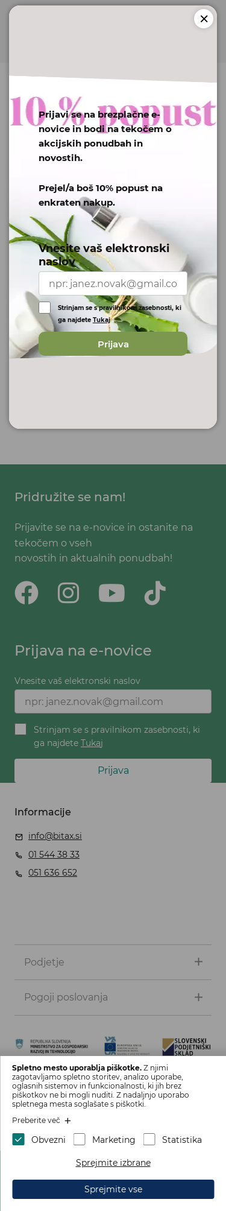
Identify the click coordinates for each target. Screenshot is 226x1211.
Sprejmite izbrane (113, 1162)
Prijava (113, 344)
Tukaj (101, 320)
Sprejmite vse (113, 1189)
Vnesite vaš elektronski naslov (104, 255)
